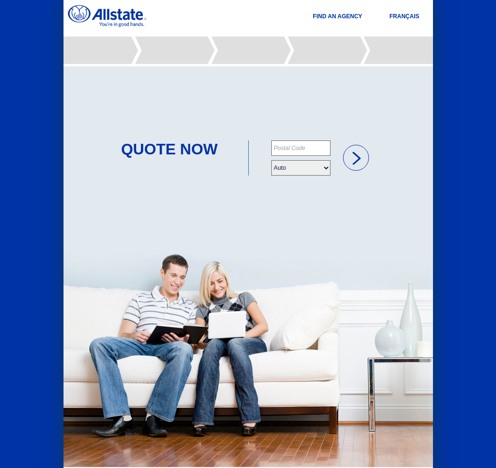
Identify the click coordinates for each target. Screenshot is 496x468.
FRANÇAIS (405, 16)
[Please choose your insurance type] (301, 168)
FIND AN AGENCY (337, 16)
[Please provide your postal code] (301, 148)
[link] (356, 158)
